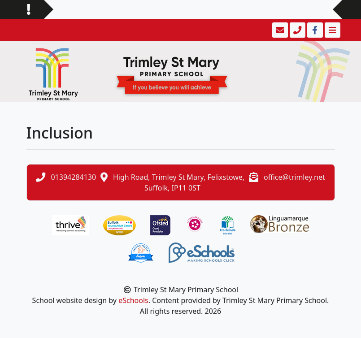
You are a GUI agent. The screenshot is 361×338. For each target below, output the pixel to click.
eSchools (133, 300)
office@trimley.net (294, 177)
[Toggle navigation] (331, 30)
